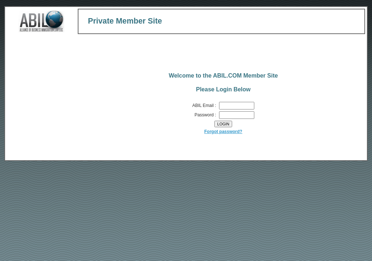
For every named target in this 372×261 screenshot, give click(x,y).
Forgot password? (223, 131)
